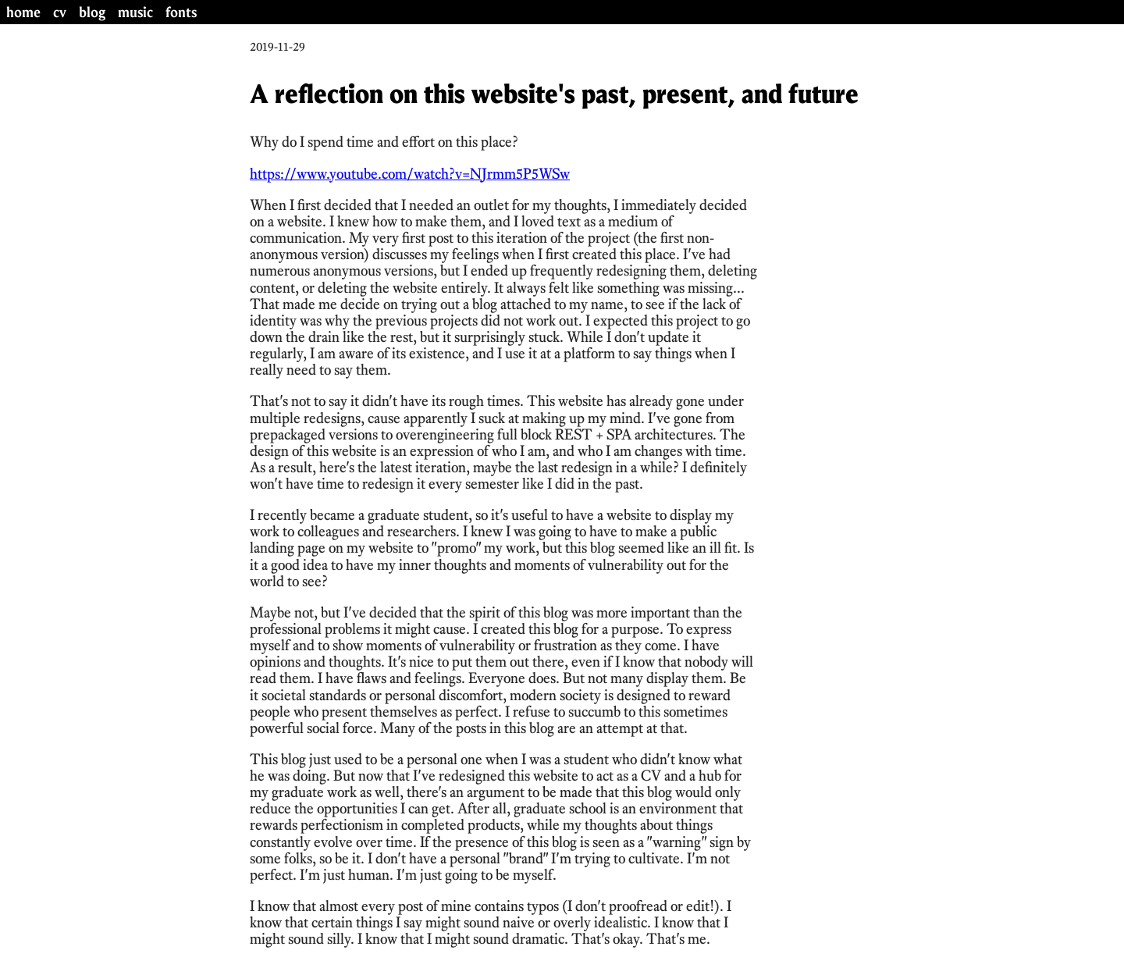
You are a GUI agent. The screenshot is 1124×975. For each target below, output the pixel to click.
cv (59, 12)
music (135, 12)
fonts (181, 12)
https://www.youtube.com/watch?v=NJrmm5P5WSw (410, 174)
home (23, 12)
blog (92, 12)
